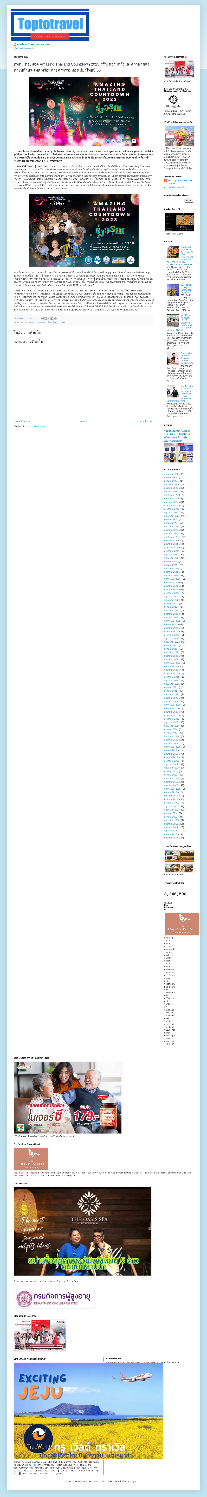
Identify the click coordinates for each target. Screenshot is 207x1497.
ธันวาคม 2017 (171, 827)
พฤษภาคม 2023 (172, 600)
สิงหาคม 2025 (171, 505)
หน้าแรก (83, 421)
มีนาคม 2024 (170, 565)
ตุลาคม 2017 (170, 834)
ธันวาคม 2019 (171, 743)
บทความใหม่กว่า (22, 421)
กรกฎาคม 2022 (171, 635)
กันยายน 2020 (171, 712)
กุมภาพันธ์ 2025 (171, 526)
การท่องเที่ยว (30, 323)
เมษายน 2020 (171, 729)
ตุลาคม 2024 (170, 540)
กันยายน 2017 (171, 838)
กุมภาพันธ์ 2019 (171, 778)
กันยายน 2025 (171, 502)
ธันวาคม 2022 (171, 618)
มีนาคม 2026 (170, 481)
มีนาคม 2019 (170, 775)
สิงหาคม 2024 (171, 548)
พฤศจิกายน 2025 (172, 495)
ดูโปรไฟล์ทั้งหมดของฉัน (24, 49)
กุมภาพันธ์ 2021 (171, 694)
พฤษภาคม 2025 (172, 516)
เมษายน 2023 (171, 603)
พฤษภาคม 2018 (172, 810)
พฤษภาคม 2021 (172, 684)
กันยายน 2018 (171, 796)
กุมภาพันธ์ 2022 (171, 652)
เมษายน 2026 (171, 478)
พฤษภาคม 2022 (172, 642)
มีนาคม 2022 (170, 649)
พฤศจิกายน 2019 (172, 747)
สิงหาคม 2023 (171, 589)
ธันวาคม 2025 (171, 492)
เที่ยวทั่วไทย (51, 323)
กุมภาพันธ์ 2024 (171, 568)
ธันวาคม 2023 (171, 575)
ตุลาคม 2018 (170, 792)
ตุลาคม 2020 (170, 708)
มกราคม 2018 (171, 824)
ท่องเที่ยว (41, 323)
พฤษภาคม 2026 (172, 474)
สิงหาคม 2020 (171, 715)
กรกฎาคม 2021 (171, 677)
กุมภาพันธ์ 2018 (171, 820)
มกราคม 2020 (171, 740)
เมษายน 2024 (171, 561)
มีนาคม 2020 (170, 733)
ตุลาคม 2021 (170, 666)
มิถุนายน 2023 (171, 596)
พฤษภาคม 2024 (172, 558)
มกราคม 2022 (171, 656)
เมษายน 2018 (171, 813)
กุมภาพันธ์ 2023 (171, 610)
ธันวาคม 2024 (171, 533)
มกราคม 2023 (171, 614)
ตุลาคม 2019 (170, 750)
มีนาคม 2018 (170, 817)
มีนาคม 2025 (170, 523)
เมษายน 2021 (171, 687)
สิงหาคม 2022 (171, 631)
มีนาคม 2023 (170, 607)
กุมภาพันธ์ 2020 (171, 736)
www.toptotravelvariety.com (33, 44)
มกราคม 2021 (171, 698)
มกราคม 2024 (171, 572)
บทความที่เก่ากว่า (145, 421)
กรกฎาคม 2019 (171, 761)
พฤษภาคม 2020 (172, 726)
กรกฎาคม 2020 (171, 719)
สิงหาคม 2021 (171, 673)
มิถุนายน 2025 (171, 513)
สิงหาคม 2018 (171, 799)
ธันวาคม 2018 (171, 785)
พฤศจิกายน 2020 (172, 705)
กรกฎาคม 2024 (171, 551)
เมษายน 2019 (171, 771)
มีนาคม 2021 (170, 691)
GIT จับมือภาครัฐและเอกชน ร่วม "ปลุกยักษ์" (186, 289)
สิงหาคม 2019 (171, 757)
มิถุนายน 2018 (171, 806)
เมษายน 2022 (171, 645)
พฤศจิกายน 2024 (172, 537)
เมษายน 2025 (171, 520)
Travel (61, 323)
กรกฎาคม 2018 (171, 803)
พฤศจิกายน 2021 (172, 663)
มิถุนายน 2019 (171, 764)
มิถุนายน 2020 (171, 722)
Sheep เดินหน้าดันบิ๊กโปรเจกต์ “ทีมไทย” (186, 357)
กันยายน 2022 (171, 628)
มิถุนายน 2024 (171, 555)
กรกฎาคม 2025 (171, 509)
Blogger (132, 1482)
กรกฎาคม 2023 (171, 593)
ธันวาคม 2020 (171, 701)
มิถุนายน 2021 (171, 680)
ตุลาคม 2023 (170, 583)
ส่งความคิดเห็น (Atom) (38, 426)
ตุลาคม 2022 (170, 624)
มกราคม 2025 (171, 530)
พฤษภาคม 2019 (172, 768)
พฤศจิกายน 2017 (172, 831)
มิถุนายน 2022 (171, 638)
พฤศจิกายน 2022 (172, 621)
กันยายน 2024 (171, 544)
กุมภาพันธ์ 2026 (171, 485)
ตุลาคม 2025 (170, 498)
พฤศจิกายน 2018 (172, 789)
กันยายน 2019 (171, 754)
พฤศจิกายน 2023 (172, 579)
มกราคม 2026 (171, 488)
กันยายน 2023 (171, 586)
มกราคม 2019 (171, 782)
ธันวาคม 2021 (171, 659)
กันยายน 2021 (171, 670)
